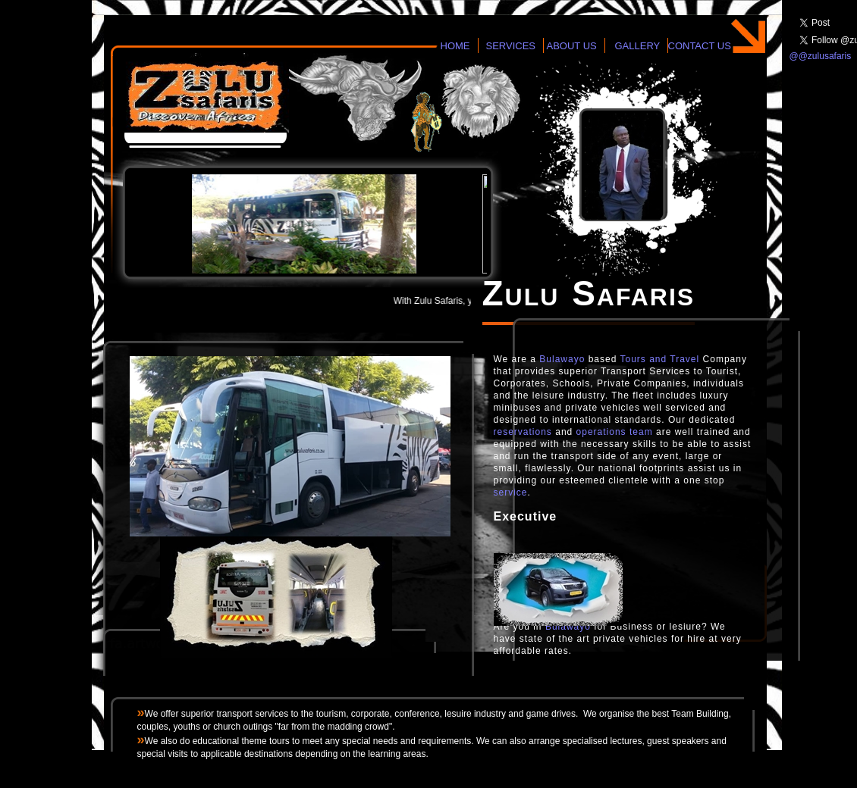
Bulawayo (562, 359)
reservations (523, 432)
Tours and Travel (660, 359)
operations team (614, 432)
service (511, 492)
